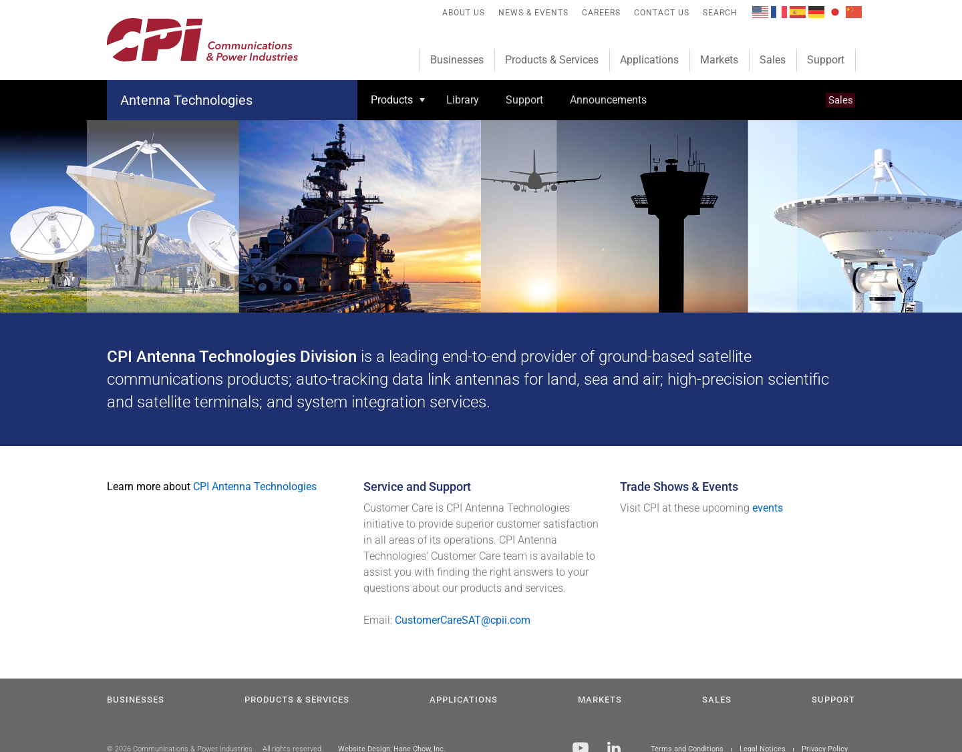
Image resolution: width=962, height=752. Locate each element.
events (767, 508)
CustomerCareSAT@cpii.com (462, 620)
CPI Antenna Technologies (255, 486)
